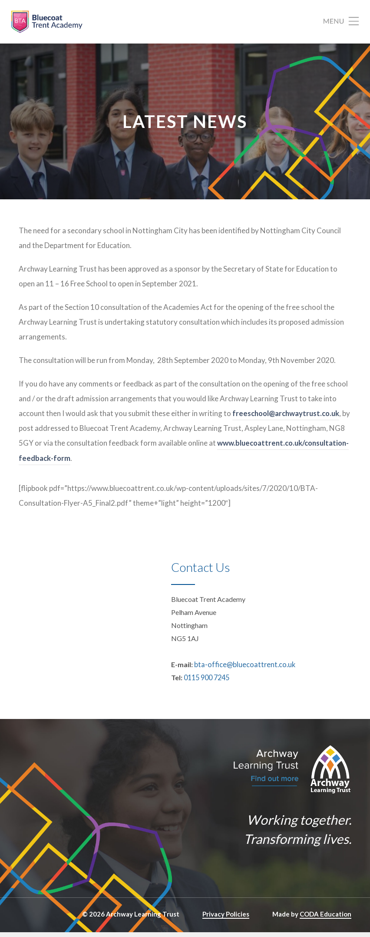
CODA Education (325, 919)
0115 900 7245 (206, 682)
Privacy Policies (225, 919)
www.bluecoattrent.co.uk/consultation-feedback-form (114, 462)
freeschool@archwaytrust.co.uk (288, 418)
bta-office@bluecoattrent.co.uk (242, 669)
